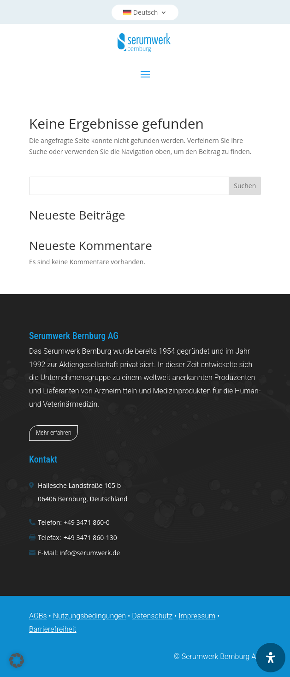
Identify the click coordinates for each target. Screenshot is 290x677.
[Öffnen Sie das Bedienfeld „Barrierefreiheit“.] (270, 657)
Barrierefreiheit (53, 629)
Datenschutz (152, 616)
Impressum (196, 616)
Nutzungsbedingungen (89, 616)
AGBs (38, 616)
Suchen (245, 185)
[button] (16, 660)
